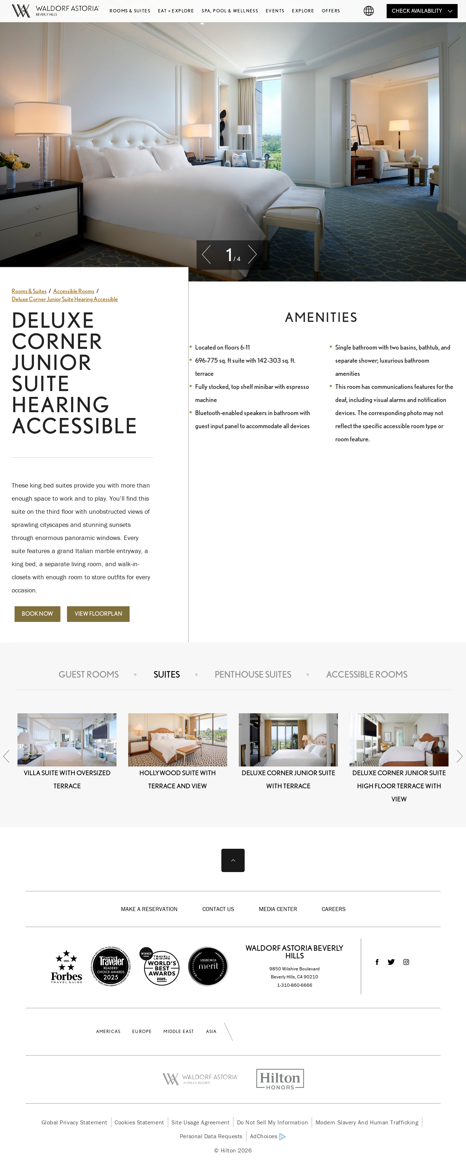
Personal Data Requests (211, 1136)
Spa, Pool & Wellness (230, 10)
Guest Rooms (89, 674)
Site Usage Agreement (200, 1122)
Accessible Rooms (366, 674)
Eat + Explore (176, 10)
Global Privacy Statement (74, 1122)
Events (275, 10)
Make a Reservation (149, 908)
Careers (333, 908)
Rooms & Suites (130, 10)
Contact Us (218, 908)
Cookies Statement (139, 1122)
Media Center (278, 908)
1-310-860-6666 (294, 985)
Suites (167, 674)
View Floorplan (98, 613)
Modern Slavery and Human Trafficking (367, 1122)
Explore (303, 10)
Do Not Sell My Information (272, 1122)
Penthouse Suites (253, 674)
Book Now (37, 613)
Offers (331, 10)
